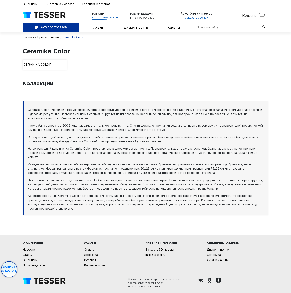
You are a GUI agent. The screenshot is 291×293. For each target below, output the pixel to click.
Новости (29, 249)
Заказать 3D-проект (160, 249)
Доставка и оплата (60, 4)
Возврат (90, 260)
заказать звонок (196, 17)
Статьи (28, 254)
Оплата (89, 249)
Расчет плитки (94, 265)
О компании (31, 4)
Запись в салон (9, 269)
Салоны (174, 27)
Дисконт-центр (136, 27)
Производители (48, 37)
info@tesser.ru (155, 254)
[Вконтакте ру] (201, 283)
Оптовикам (215, 254)
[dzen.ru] (219, 283)
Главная (28, 37)
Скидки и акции (217, 260)
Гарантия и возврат (96, 4)
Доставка (91, 254)
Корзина (249, 15)
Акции (98, 27)
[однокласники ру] (210, 283)
